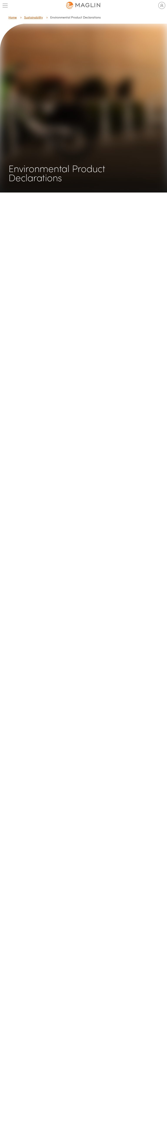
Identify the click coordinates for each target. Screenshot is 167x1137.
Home (12, 17)
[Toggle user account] (161, 5)
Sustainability (33, 17)
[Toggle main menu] (5, 5)
